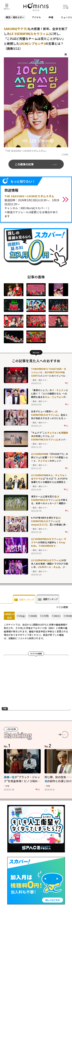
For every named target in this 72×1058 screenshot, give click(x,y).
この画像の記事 (24, 164)
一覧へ (60, 735)
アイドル (36, 17)
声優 (51, 17)
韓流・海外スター (15, 17)
